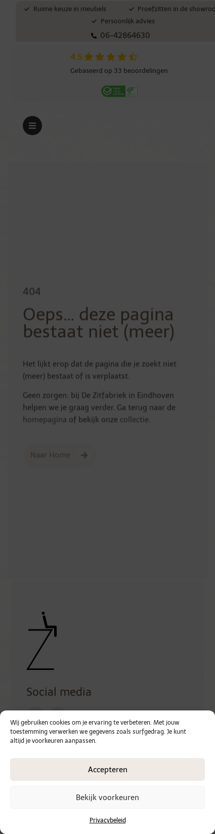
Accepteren (107, 769)
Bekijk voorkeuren (107, 797)
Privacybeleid (108, 820)
